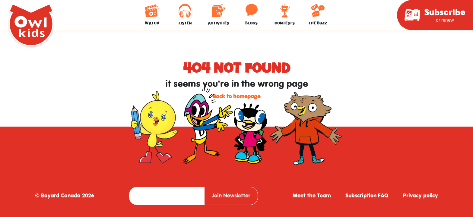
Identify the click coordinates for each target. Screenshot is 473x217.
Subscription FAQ (367, 196)
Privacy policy (420, 196)
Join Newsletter (231, 196)
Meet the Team (312, 196)
